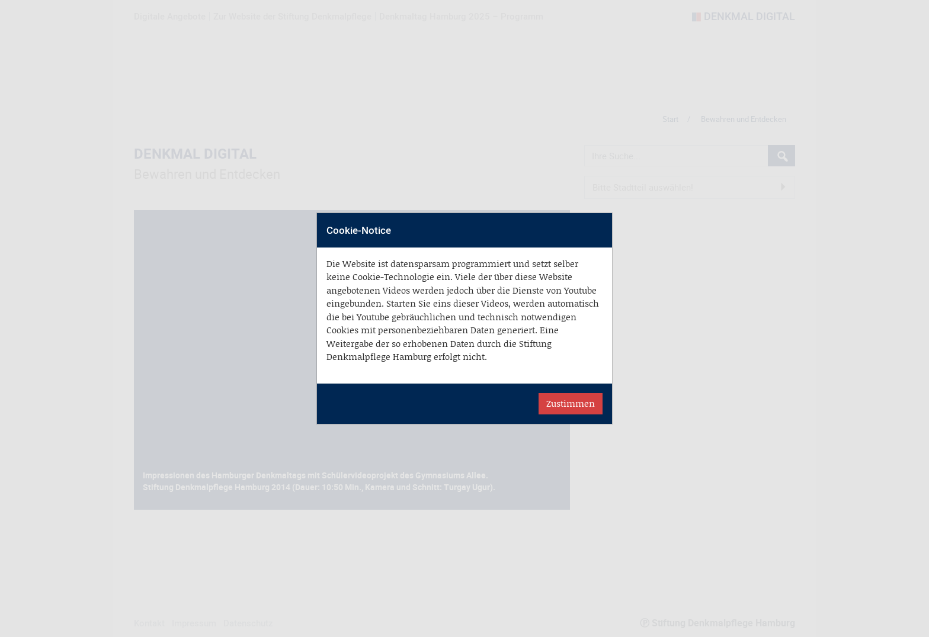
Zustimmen (570, 403)
